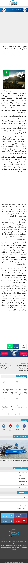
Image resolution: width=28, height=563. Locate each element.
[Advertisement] (14, 27)
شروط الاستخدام (22, 497)
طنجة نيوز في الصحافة (21, 502)
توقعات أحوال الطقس (21, 478)
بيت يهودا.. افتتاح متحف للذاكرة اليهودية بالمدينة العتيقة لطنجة (5, 367)
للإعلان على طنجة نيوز (21, 508)
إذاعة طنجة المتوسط (21, 487)
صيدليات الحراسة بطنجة (22, 475)
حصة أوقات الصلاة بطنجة (21, 472)
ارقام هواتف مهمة (23, 481)
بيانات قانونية (23, 500)
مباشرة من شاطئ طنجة (21, 484)
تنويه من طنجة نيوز (22, 505)
